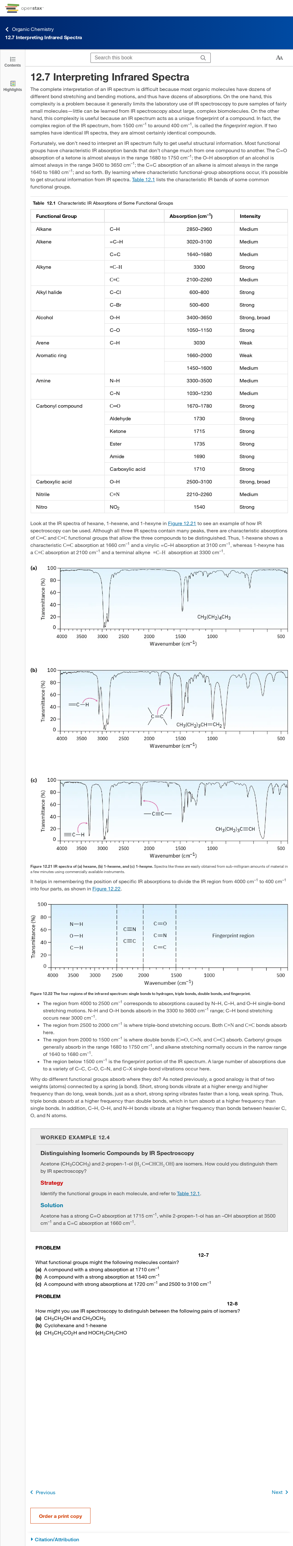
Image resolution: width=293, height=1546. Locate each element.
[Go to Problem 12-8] (136, 1299)
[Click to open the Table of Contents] (12, 61)
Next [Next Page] (281, 1492)
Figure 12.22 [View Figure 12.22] (106, 888)
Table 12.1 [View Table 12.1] (143, 179)
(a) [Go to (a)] (38, 1269)
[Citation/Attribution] (159, 1539)
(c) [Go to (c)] (38, 1284)
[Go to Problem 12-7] (122, 1251)
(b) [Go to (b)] (38, 1276)
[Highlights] (12, 86)
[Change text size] (279, 58)
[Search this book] (143, 58)
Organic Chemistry (29, 29)
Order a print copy (60, 1516)
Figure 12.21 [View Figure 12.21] (182, 523)
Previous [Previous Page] (41, 1492)
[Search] (203, 58)
